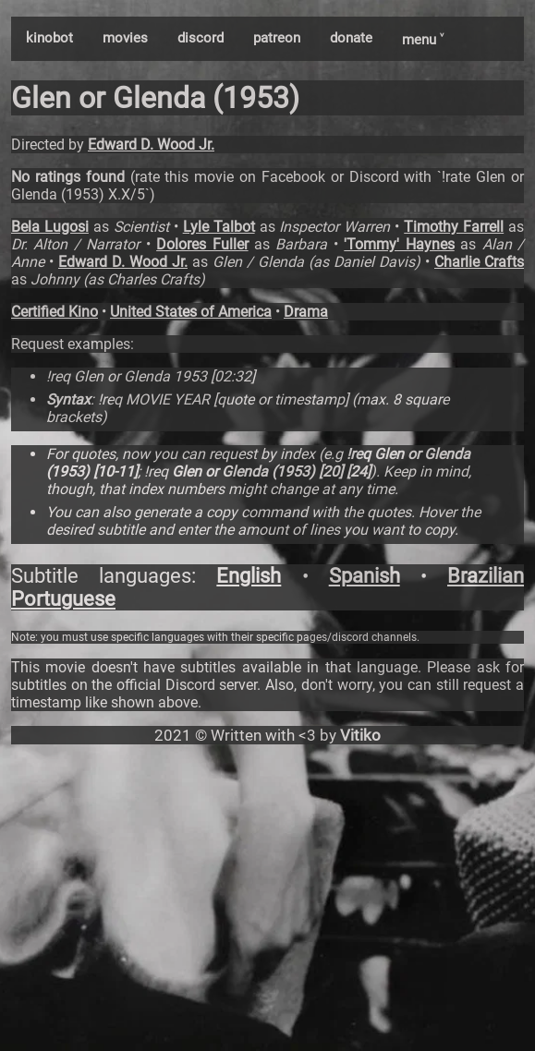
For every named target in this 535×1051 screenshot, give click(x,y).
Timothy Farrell (454, 227)
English (248, 575)
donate (351, 38)
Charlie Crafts (479, 262)
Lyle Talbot (219, 227)
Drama (306, 311)
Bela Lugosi (50, 227)
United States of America (191, 311)
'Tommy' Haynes (399, 244)
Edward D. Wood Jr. (151, 144)
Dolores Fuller (202, 244)
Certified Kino (54, 311)
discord (200, 38)
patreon (276, 38)
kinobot (49, 38)
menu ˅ (423, 39)
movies (125, 38)
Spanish (364, 575)
